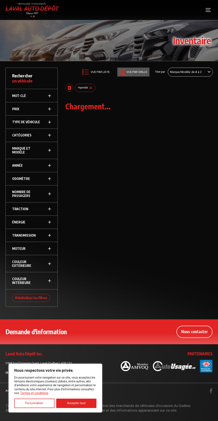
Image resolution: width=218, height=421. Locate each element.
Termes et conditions (34, 393)
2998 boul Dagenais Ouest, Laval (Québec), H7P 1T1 (39, 363)
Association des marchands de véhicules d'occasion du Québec (140, 405)
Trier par (160, 72)
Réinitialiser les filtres (31, 298)
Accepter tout (76, 403)
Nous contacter (194, 331)
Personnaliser (34, 403)
